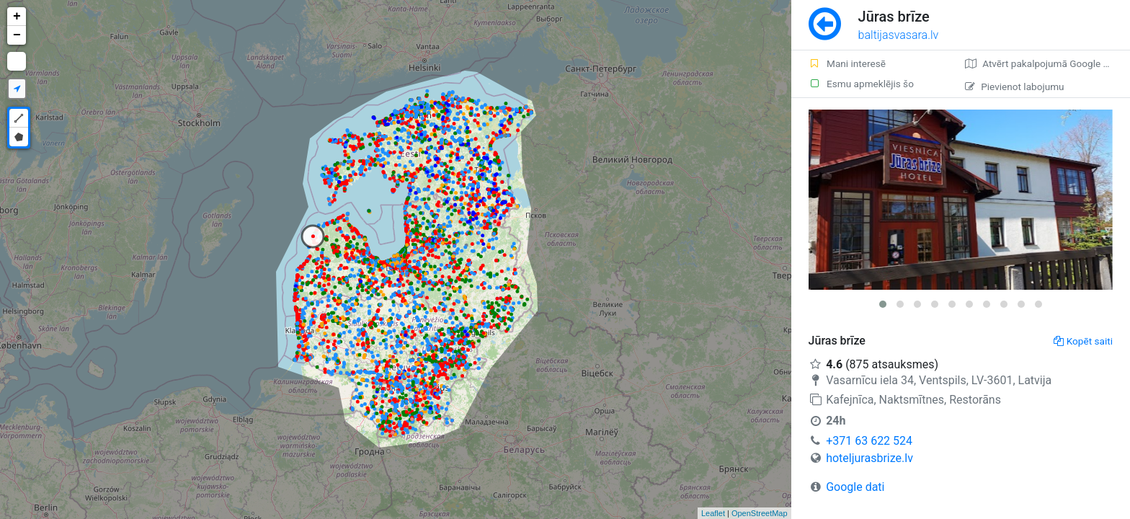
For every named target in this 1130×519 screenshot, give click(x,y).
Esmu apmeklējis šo (861, 83)
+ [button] (17, 16)
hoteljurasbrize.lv (869, 458)
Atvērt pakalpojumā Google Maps (1046, 63)
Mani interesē (847, 63)
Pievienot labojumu (1014, 86)
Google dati (855, 487)
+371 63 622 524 (869, 441)
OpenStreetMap (759, 513)
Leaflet (713, 513)
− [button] (17, 35)
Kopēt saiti (1083, 341)
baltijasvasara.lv (898, 35)
